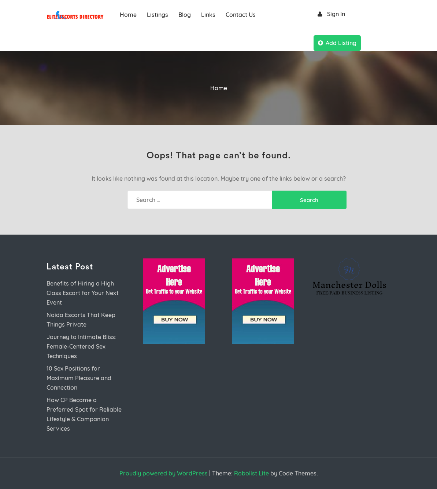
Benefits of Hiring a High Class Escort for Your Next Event (83, 293)
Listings (157, 14)
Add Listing (337, 43)
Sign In (330, 14)
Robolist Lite (251, 473)
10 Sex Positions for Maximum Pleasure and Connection (79, 378)
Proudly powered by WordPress (163, 473)
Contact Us (241, 14)
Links (208, 14)
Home (128, 14)
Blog (184, 14)
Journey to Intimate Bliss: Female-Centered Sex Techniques (81, 346)
